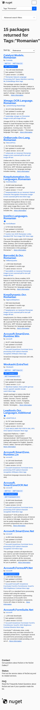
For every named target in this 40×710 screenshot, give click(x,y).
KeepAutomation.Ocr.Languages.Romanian (17, 178)
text (24, 118)
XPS (32, 428)
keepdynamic (10, 310)
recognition (8, 354)
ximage (16, 116)
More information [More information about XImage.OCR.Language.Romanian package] (26, 132)
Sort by (7, 50)
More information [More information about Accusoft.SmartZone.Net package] (24, 562)
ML (5, 81)
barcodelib (9, 271)
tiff (22, 118)
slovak (23, 389)
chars (21, 387)
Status (5, 671)
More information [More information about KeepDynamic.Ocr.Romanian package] (23, 328)
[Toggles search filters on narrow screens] (34, 17)
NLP (13, 79)
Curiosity (9, 60)
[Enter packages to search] (17, 9)
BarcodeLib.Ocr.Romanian (14, 256)
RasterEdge (21, 106)
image (18, 118)
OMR (16, 428)
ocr (21, 116)
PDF (11, 236)
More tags (19, 81)
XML (29, 428)
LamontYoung (11, 106)
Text (15, 236)
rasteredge (9, 116)
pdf (14, 118)
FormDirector (23, 586)
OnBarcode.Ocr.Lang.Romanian (17, 139)
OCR (16, 234)
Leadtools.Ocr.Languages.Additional (17, 411)
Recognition (15, 194)
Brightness (11, 588)
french (6, 389)
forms (31, 349)
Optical (32, 192)
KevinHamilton (11, 182)
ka (18, 192)
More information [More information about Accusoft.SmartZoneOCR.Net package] (19, 526)
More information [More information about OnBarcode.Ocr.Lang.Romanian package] (23, 171)
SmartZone (16, 349)
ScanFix (31, 586)
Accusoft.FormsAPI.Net (18, 568)
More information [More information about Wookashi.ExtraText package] (26, 405)
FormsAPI (16, 584)
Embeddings (10, 81)
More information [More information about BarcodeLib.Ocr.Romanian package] (23, 289)
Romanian (9, 77)
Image (19, 236)
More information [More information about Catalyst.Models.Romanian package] (17, 95)
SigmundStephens (13, 300)
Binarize (13, 627)
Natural (16, 77)
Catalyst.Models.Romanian (14, 56)
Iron (13, 234)
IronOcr (8, 234)
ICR (13, 549)
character (24, 351)
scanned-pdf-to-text (20, 155)
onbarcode (9, 153)
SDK (5, 588)
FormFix (15, 586)
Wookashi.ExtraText (16, 364)
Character (7, 194)
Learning (30, 79)
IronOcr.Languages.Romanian (16, 217)
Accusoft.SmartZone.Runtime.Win (17, 335)
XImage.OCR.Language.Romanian (18, 102)
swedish (17, 389)
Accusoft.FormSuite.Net (18, 610)
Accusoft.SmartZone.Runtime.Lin (17, 453)
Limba (29, 234)
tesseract (20, 153)
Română (7, 236)
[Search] (34, 9)
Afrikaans (15, 354)
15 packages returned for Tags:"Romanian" (19, 35)
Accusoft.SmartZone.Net (19, 531)
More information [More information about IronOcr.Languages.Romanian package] (20, 250)
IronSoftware (10, 224)
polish (25, 387)
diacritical (9, 387)
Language (23, 77)
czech (6, 391)
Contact (6, 660)
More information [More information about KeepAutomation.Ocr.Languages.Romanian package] (20, 210)
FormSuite (24, 349)
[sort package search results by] (23, 51)
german (30, 387)
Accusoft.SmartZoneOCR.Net (16, 484)
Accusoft (9, 349)
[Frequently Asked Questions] (4, 681)
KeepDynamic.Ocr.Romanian (15, 296)
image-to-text (8, 118)
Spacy (18, 79)
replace (15, 387)
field (13, 512)
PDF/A (24, 428)
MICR (12, 428)
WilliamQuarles (11, 260)
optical (18, 351)
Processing (8, 79)
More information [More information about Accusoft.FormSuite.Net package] (15, 641)
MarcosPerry (10, 143)
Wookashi (9, 367)
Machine (24, 79)
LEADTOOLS (11, 418)
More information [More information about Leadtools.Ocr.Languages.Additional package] (10, 447)
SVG (5, 431)
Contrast (19, 588)
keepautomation (11, 192)
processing (8, 351)
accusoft (9, 339)
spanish (11, 389)
